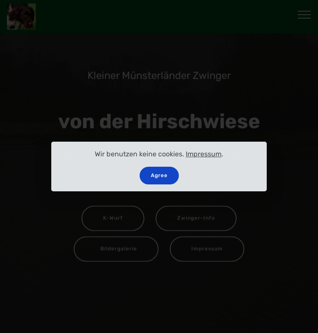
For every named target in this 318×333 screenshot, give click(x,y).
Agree (159, 175)
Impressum (203, 154)
